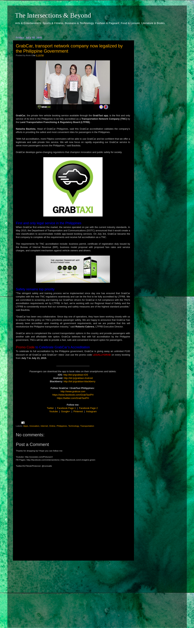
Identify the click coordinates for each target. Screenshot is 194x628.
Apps (25, 426)
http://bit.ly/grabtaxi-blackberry (80, 381)
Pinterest (78, 411)
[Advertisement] (73, 591)
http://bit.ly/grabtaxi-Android (78, 378)
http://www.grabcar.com (73, 391)
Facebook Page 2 (88, 408)
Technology (73, 426)
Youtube (53, 411)
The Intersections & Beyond (53, 15)
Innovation (34, 426)
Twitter (50, 408)
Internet (44, 426)
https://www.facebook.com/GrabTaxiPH (72, 394)
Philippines (62, 426)
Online (52, 426)
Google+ (65, 411)
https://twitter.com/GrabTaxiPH (73, 398)
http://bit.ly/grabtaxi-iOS (75, 374)
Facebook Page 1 (66, 408)
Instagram (91, 411)
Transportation (87, 426)
